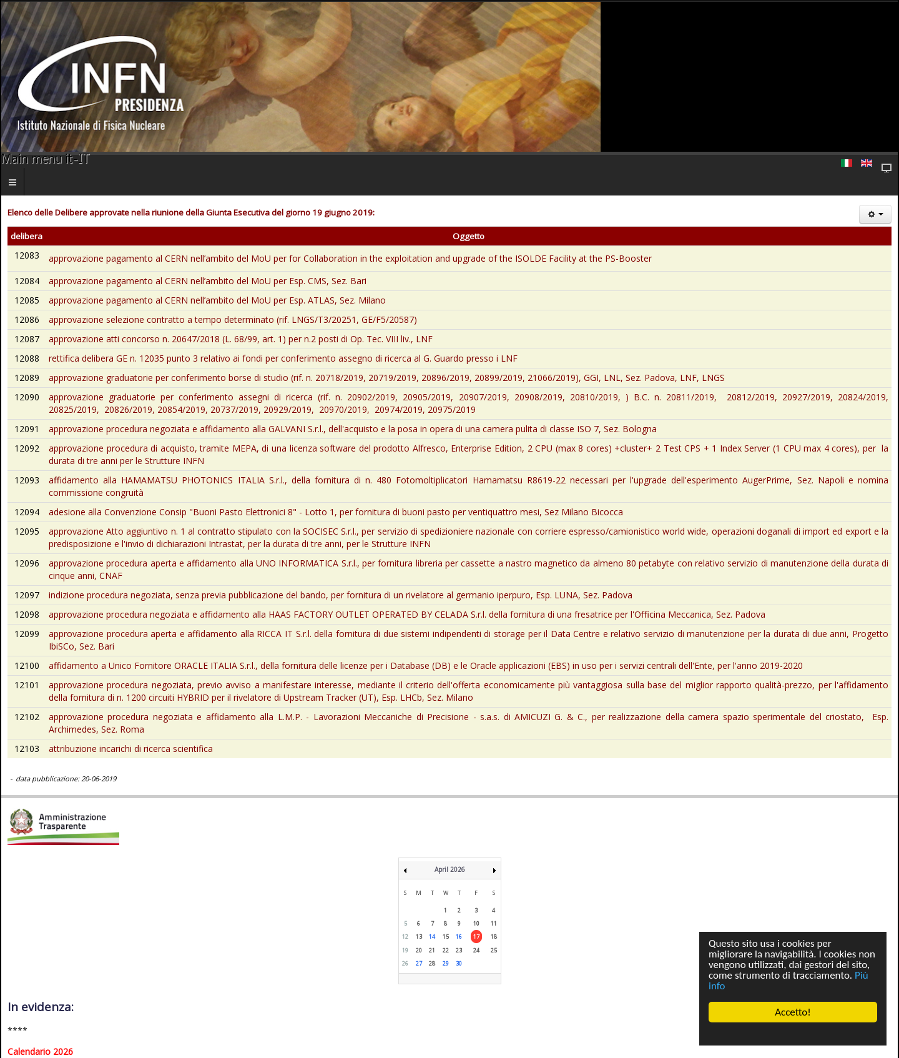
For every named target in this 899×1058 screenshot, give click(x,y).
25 (494, 950)
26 (405, 963)
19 (405, 950)
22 (446, 950)
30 (459, 963)
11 (494, 923)
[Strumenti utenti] (875, 214)
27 (419, 963)
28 (432, 963)
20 (419, 950)
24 (476, 950)
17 (476, 936)
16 (459, 936)
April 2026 (450, 869)
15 (446, 936)
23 (459, 950)
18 (494, 936)
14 (432, 936)
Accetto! (793, 1012)
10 (476, 923)
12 (405, 936)
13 (419, 936)
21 (432, 950)
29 (446, 963)
